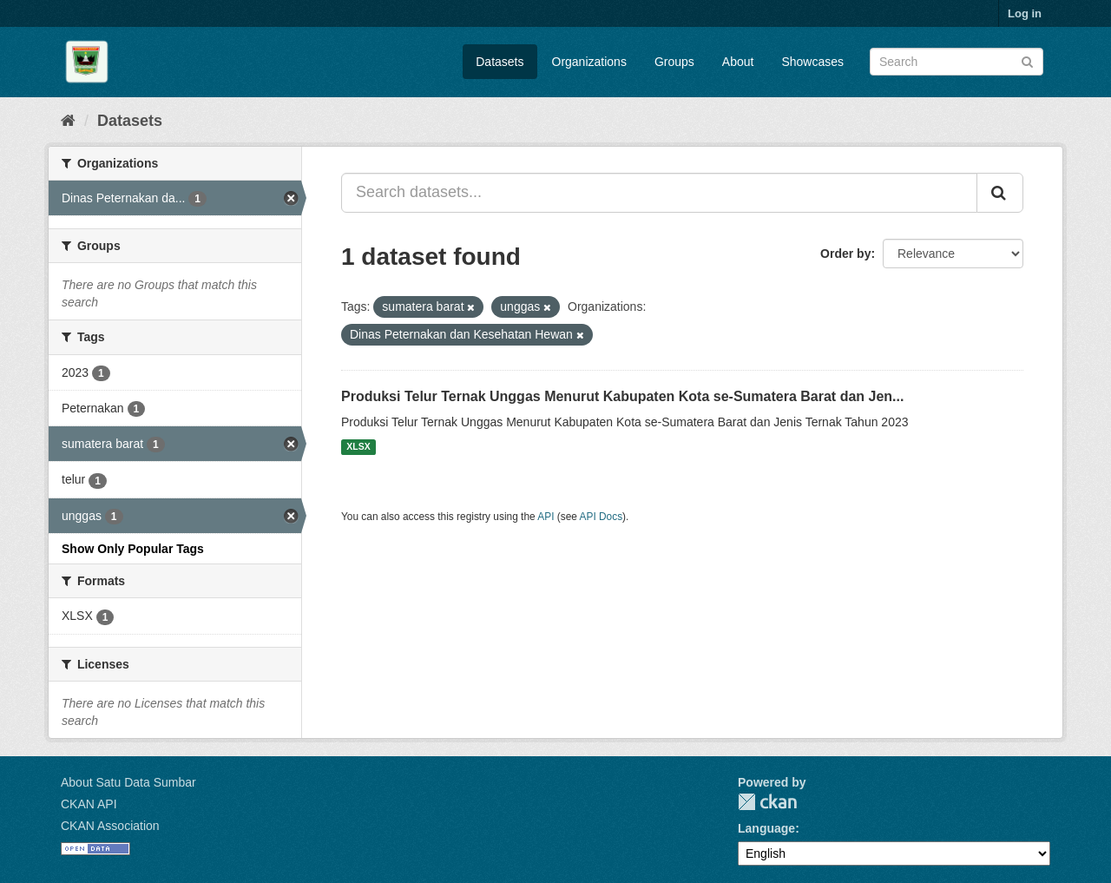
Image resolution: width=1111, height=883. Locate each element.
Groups (674, 62)
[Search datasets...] (659, 193)
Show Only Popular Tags (133, 549)
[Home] (68, 120)
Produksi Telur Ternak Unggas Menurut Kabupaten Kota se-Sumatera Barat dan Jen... (622, 396)
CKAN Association (110, 826)
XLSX (358, 447)
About (738, 62)
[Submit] (1027, 60)
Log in (1025, 13)
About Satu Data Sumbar (128, 782)
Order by (845, 253)
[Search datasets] (956, 62)
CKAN (767, 802)
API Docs (601, 517)
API (545, 517)
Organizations (589, 62)
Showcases (812, 62)
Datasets (499, 62)
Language (766, 828)
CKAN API (89, 804)
